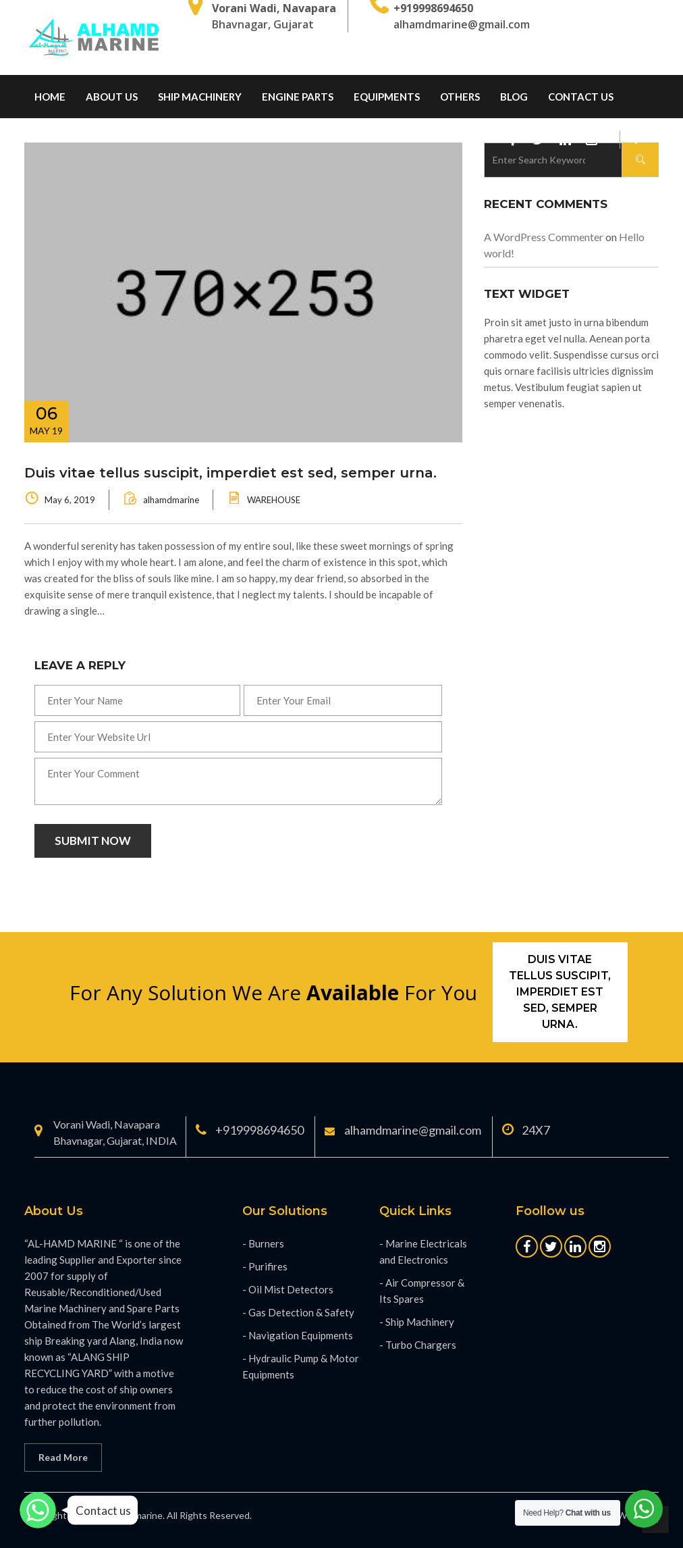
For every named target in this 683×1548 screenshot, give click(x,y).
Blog (514, 97)
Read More (63, 1457)
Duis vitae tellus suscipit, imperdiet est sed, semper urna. (230, 473)
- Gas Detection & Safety (298, 1312)
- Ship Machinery (416, 1322)
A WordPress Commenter (543, 236)
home (49, 97)
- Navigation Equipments (297, 1335)
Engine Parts (297, 97)
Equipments (387, 97)
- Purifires (265, 1266)
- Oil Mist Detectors (287, 1289)
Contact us (580, 97)
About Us (112, 97)
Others (460, 97)
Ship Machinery (200, 97)
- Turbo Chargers (417, 1345)
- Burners (263, 1243)
